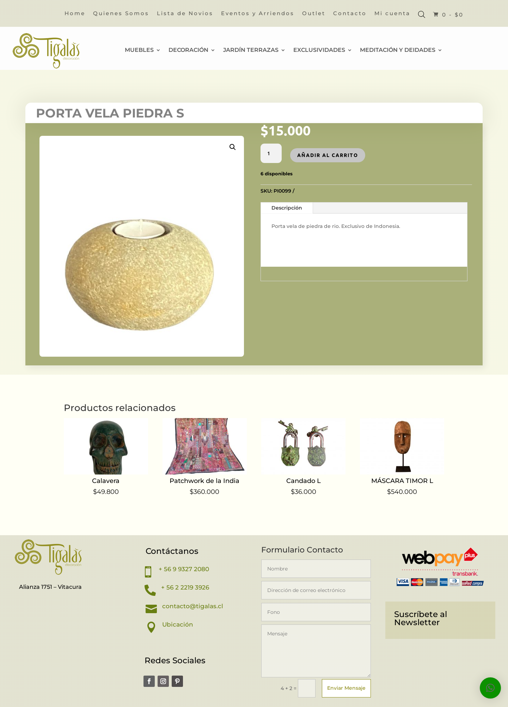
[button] (232, 147)
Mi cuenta (392, 14)
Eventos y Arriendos (257, 14)
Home (75, 14)
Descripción (286, 208)
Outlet (313, 14)
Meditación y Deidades (397, 50)
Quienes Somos (121, 14)
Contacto (350, 14)
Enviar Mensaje (346, 688)
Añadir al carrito (327, 155)
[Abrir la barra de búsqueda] (421, 14)
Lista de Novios (185, 14)
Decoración (188, 50)
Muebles (139, 50)
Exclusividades (319, 50)
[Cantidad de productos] (271, 153)
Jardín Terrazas (251, 50)
